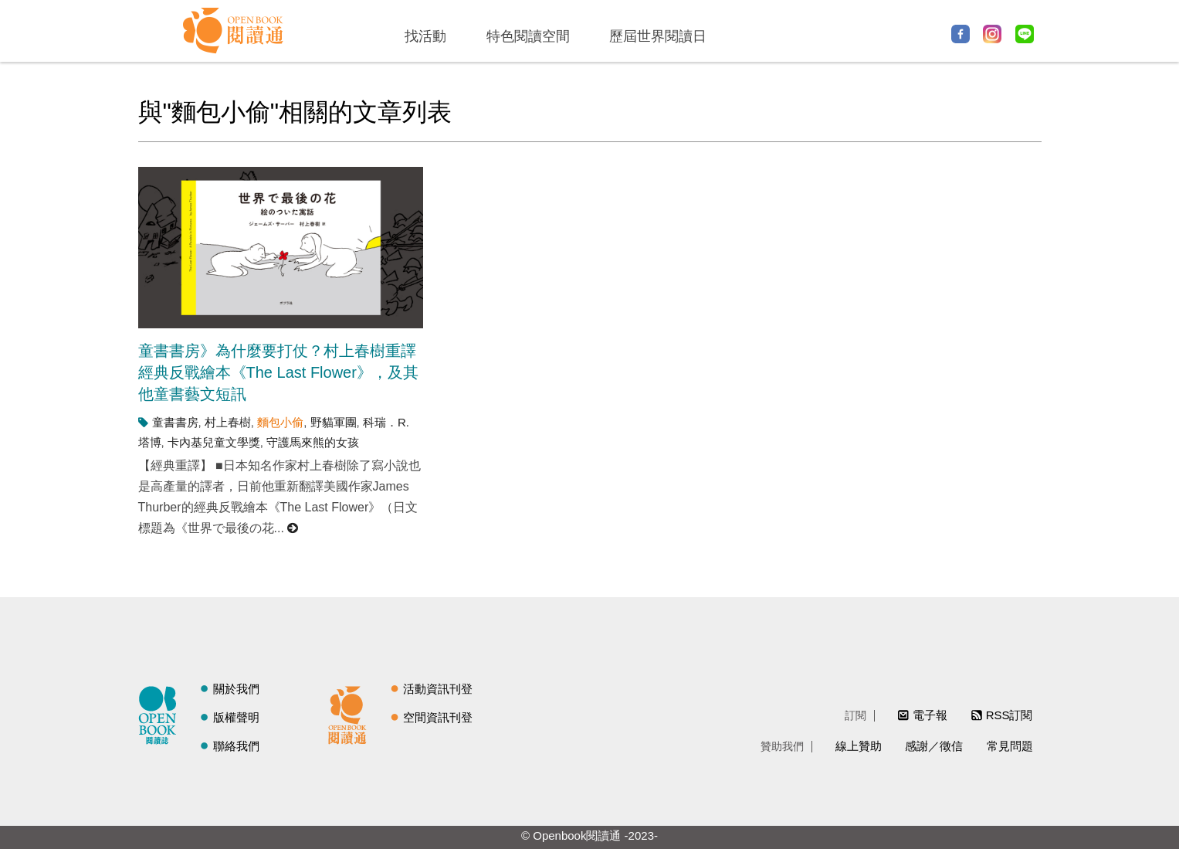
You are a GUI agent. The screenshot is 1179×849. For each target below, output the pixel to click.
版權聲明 (236, 717)
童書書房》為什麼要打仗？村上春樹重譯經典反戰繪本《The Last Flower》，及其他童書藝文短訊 (278, 372)
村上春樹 (228, 422)
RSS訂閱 (1009, 715)
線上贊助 (858, 745)
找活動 (425, 36)
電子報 (930, 715)
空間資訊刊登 (438, 717)
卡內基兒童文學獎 (214, 442)
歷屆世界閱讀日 (657, 36)
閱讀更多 (293, 528)
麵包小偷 (280, 422)
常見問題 (1010, 745)
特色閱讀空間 (528, 36)
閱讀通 (351, 713)
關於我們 (236, 688)
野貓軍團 (333, 422)
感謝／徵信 (934, 745)
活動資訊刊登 (438, 688)
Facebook (960, 34)
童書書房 (175, 422)
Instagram (992, 34)
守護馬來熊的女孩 (312, 442)
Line (1024, 34)
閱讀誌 (161, 713)
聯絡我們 (236, 745)
